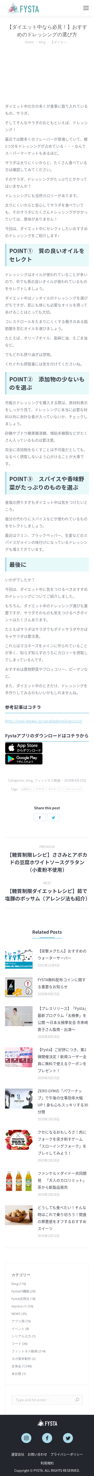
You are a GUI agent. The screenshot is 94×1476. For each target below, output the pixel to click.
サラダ (40, 789)
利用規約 (47, 1463)
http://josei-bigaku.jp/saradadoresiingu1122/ (43, 721)
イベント (18, 1328)
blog (29, 780)
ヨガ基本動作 (21, 1358)
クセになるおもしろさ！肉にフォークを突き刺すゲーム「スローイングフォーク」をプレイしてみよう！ (62, 1142)
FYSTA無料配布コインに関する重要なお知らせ (62, 983)
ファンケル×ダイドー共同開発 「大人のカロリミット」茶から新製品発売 (62, 1180)
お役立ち (26, 789)
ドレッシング (73, 789)
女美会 (16, 1366)
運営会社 (17, 1454)
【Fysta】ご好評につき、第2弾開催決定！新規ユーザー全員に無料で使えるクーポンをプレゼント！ (62, 1060)
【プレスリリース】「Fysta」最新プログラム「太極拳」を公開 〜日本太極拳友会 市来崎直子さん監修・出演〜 (63, 1019)
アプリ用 (18, 1321)
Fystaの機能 (20, 1291)
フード (16, 1343)
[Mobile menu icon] (86, 8)
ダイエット (54, 789)
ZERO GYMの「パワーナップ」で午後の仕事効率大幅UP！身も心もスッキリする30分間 (63, 1101)
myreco (17, 1306)
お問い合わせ (37, 1454)
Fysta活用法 (20, 1298)
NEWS (16, 1313)
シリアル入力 (21, 1336)
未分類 (16, 1373)
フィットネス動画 (47, 780)
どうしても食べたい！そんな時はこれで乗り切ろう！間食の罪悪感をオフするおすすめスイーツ (62, 1218)
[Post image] (19, 959)
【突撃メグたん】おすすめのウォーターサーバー (62, 954)
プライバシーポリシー (66, 1454)
